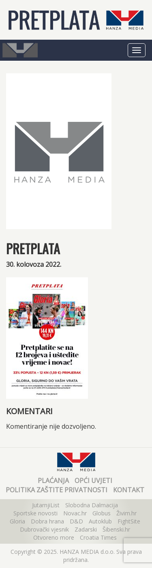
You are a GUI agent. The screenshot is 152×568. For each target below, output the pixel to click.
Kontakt (128, 489)
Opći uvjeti (93, 480)
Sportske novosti (35, 513)
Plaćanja (53, 480)
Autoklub (100, 521)
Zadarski (86, 529)
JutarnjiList (46, 505)
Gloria (17, 521)
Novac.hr (75, 513)
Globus (101, 513)
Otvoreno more (53, 537)
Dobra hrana (47, 521)
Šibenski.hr (116, 529)
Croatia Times (98, 537)
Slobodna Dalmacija (91, 505)
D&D (76, 521)
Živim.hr (126, 513)
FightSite (129, 521)
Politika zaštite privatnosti (56, 489)
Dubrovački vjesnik (44, 529)
